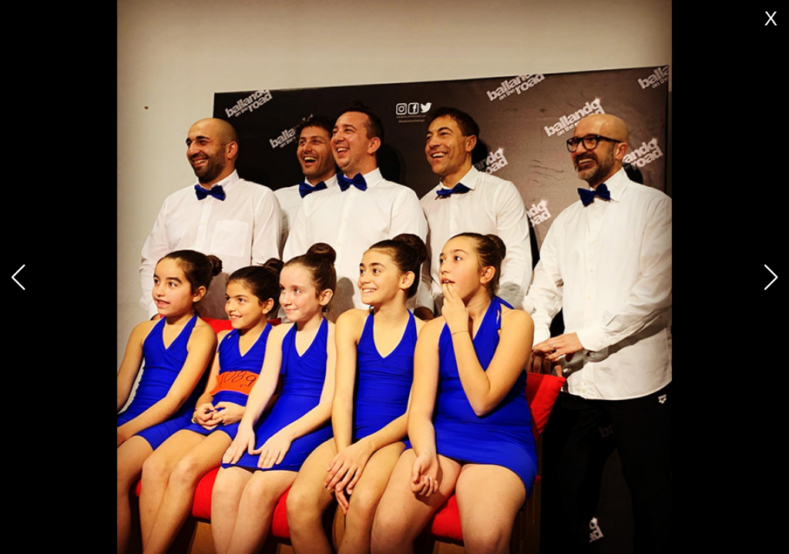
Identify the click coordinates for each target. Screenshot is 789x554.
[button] (770, 277)
